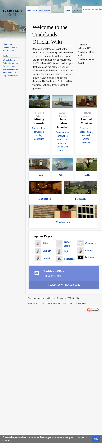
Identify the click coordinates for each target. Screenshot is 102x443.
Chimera (89, 250)
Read (66, 10)
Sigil (66, 251)
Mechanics (63, 222)
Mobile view (80, 303)
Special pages (9, 66)
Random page (9, 50)
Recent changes (10, 47)
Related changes (10, 63)
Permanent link (9, 72)
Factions (80, 198)
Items (39, 175)
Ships (63, 175)
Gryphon (47, 250)
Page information (10, 75)
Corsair (46, 258)
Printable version (10, 69)
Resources (69, 258)
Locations (45, 198)
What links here (10, 60)
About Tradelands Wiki (51, 303)
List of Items (67, 244)
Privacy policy (34, 303)
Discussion (44, 10)
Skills (86, 175)
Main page (32, 10)
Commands (90, 243)
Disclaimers (68, 303)
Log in (97, 3)
